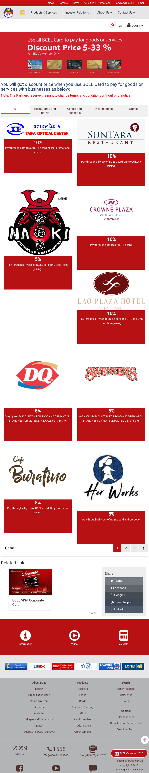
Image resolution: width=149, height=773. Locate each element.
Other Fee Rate (125, 688)
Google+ (118, 595)
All (15, 109)
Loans (82, 694)
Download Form (126, 729)
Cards (82, 701)
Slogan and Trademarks (39, 719)
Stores (133, 109)
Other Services (82, 731)
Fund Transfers (82, 719)
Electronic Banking (82, 707)
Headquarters (126, 717)
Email (39, 725)
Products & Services (45, 12)
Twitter (117, 581)
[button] (135, 25)
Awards (39, 707)
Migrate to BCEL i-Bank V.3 (39, 731)
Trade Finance (82, 725)
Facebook (118, 588)
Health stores (104, 109)
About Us (104, 12)
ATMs (82, 713)
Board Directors (39, 701)
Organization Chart (39, 694)
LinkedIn (118, 609)
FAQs (126, 701)
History (39, 688)
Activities (39, 713)
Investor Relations (78, 12)
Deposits (83, 688)
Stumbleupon (121, 602)
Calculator (126, 694)
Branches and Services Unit (126, 723)
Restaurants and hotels (45, 111)
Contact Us (126, 12)
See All (92, 613)
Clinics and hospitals (74, 111)
